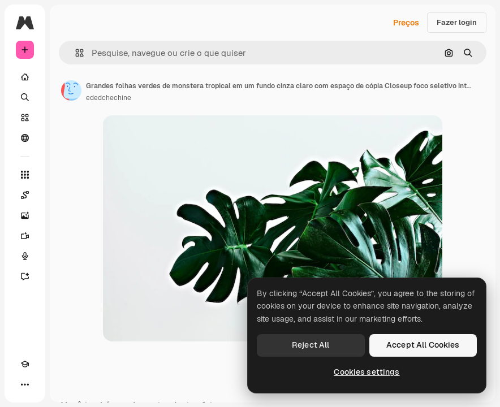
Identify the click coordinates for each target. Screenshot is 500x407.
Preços (406, 23)
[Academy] (25, 364)
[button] (74, 53)
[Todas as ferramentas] (25, 175)
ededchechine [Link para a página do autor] (108, 97)
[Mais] (25, 384)
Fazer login (457, 22)
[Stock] (25, 118)
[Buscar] (25, 97)
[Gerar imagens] (25, 215)
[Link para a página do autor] (71, 90)
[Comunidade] (25, 138)
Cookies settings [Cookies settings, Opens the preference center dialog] (366, 372)
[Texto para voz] (25, 256)
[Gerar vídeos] (25, 236)
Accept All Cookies (423, 345)
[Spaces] (25, 195)
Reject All (310, 345)
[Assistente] (25, 276)
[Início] (25, 77)
